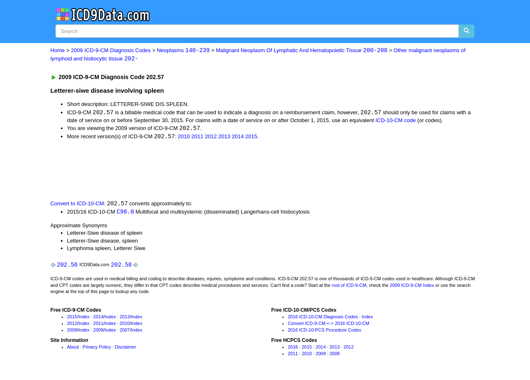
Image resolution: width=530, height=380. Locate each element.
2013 (224, 138)
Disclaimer (125, 348)
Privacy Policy (97, 348)
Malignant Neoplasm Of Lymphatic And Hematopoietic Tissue (302, 51)
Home (58, 51)
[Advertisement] (198, 170)
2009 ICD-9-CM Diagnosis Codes (111, 51)
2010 (184, 138)
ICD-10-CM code (396, 121)
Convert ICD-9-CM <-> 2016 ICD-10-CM (328, 324)
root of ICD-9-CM (349, 286)
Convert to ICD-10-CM (77, 205)
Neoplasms (183, 51)
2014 (238, 138)
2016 (293, 348)
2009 (72, 331)
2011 (197, 138)
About (73, 348)
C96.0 (125, 213)
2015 (251, 138)
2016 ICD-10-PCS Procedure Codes (324, 331)
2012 (211, 138)
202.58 (121, 266)
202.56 (67, 266)
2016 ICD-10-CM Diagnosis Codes (323, 318)
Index (83, 318)
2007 (125, 331)
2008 (98, 331)
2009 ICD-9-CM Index (412, 286)
